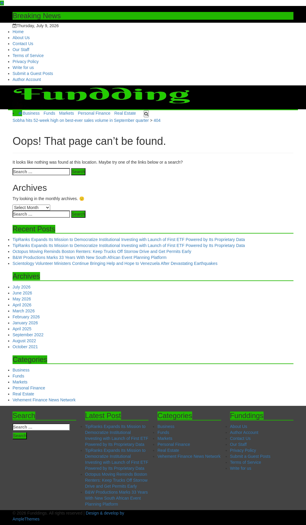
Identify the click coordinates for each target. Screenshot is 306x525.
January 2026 (25, 322)
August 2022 (24, 340)
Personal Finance (94, 113)
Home (18, 31)
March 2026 (24, 310)
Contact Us (23, 43)
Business (31, 113)
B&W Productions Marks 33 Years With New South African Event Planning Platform (89, 257)
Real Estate (125, 113)
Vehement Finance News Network (44, 399)
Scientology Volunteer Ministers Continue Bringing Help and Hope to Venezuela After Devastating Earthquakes (115, 263)
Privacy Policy (26, 61)
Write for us (23, 67)
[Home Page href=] (20, 113)
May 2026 (22, 299)
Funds (49, 113)
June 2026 (22, 293)
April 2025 (22, 328)
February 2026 (26, 316)
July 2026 (21, 287)
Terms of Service (28, 55)
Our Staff (21, 49)
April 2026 (22, 305)
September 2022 (28, 334)
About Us (21, 37)
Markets (66, 113)
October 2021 (25, 346)
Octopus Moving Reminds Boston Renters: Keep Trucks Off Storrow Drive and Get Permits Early (102, 251)
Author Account (27, 79)
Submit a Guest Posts (33, 73)
